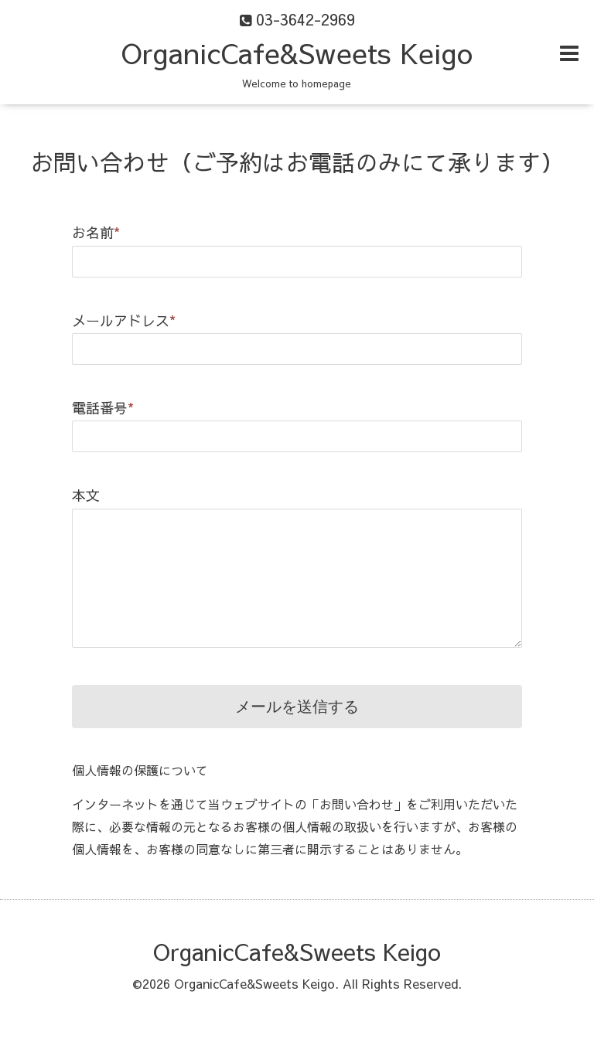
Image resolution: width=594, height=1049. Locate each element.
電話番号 (103, 407)
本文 (86, 495)
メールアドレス (124, 320)
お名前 (96, 232)
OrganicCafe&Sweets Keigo (297, 52)
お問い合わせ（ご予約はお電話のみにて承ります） (297, 162)
